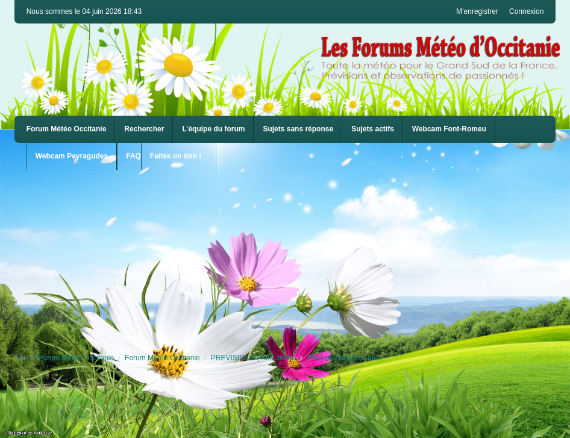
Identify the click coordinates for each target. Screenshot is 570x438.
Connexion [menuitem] (526, 11)
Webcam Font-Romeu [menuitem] (449, 129)
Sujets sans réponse (298, 129)
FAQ (133, 156)
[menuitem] (449, 129)
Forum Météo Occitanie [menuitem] (67, 129)
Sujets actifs (372, 129)
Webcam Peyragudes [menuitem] (72, 156)
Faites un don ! (175, 156)
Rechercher (144, 129)
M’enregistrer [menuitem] (477, 11)
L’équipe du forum (213, 129)
